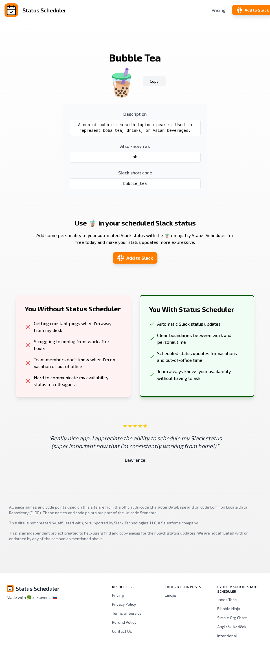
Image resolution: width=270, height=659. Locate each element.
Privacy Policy (124, 604)
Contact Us (122, 631)
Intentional (227, 635)
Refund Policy (124, 622)
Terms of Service (127, 613)
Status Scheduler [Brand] (38, 588)
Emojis (170, 595)
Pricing (218, 10)
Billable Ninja (228, 608)
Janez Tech (227, 599)
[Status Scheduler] (48, 10)
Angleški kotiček (231, 626)
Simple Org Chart (232, 617)
